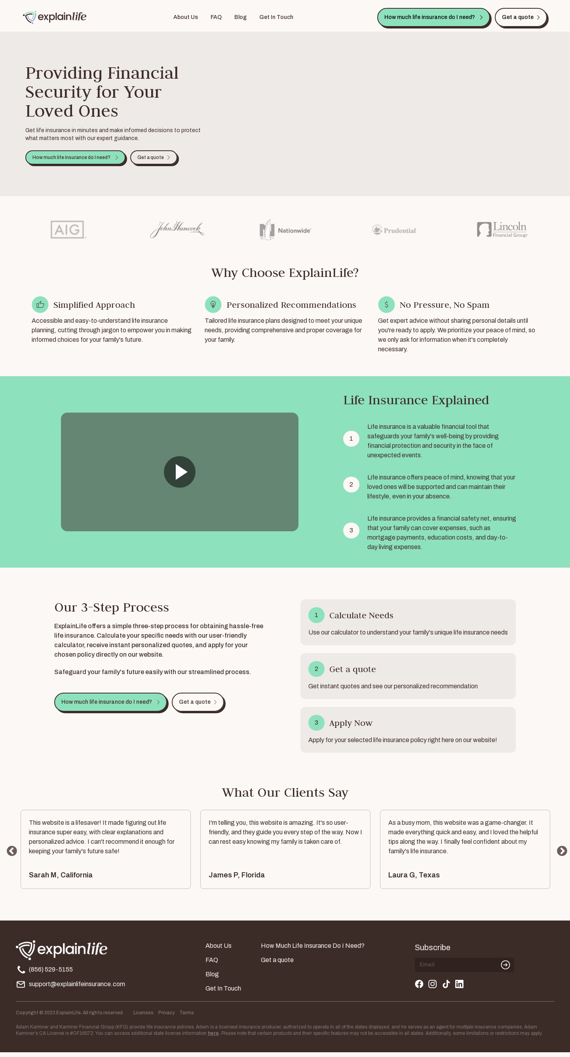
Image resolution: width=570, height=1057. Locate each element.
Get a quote (277, 964)
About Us (185, 17)
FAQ (216, 17)
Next (560, 854)
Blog (240, 17)
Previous (10, 854)
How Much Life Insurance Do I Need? (313, 950)
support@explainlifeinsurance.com (70, 989)
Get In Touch (276, 17)
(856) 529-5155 (44, 974)
